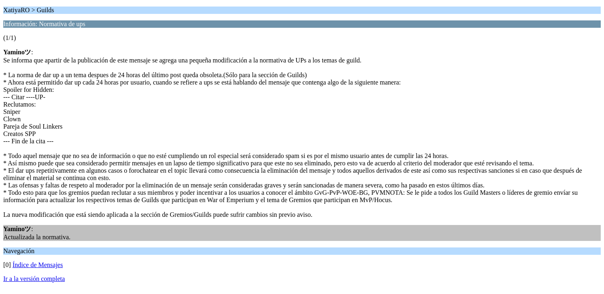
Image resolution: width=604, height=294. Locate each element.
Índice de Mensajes (38, 264)
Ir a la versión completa (34, 278)
